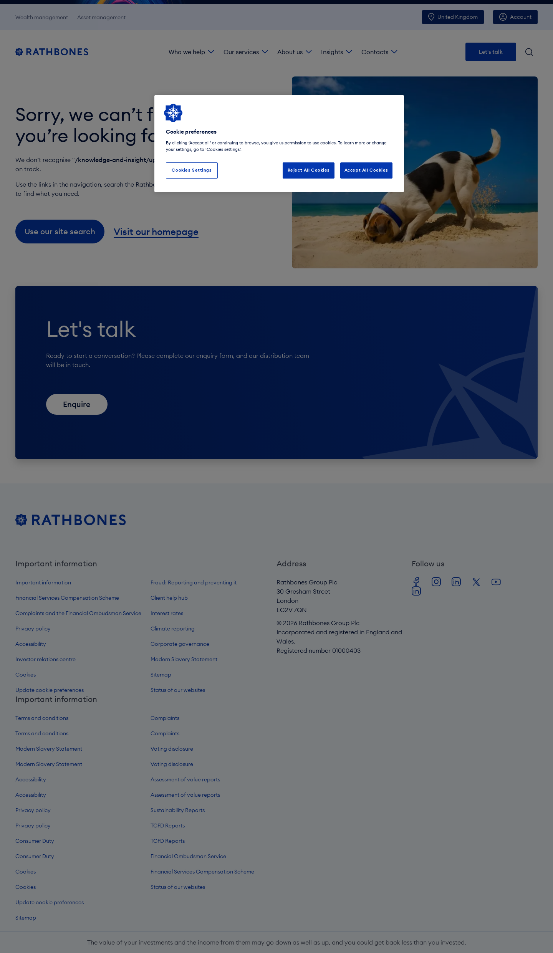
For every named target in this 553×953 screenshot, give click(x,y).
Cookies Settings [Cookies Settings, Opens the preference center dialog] (192, 170)
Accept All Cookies (366, 170)
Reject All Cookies (309, 170)
